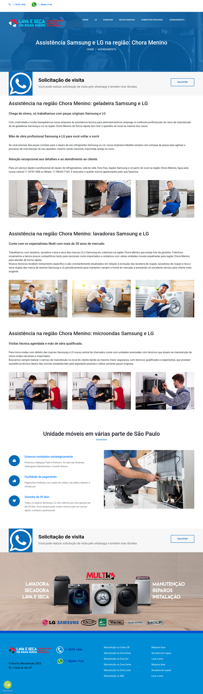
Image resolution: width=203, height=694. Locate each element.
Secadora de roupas (161, 653)
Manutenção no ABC (114, 676)
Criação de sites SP (22, 667)
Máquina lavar (158, 647)
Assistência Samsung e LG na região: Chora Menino (101, 42)
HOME (85, 20)
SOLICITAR (182, 82)
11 (19, 4)
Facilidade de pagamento (41, 476)
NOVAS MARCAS (127, 20)
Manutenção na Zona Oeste (117, 664)
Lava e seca (157, 659)
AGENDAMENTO (176, 20)
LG (96, 20)
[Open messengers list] (8, 685)
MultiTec (15, 663)
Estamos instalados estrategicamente (49, 456)
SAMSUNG (108, 20)
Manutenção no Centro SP (117, 647)
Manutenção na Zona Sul (116, 659)
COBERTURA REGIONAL (152, 20)
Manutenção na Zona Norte (117, 653)
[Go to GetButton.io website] (8, 691)
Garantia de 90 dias (37, 497)
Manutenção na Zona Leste (117, 670)
